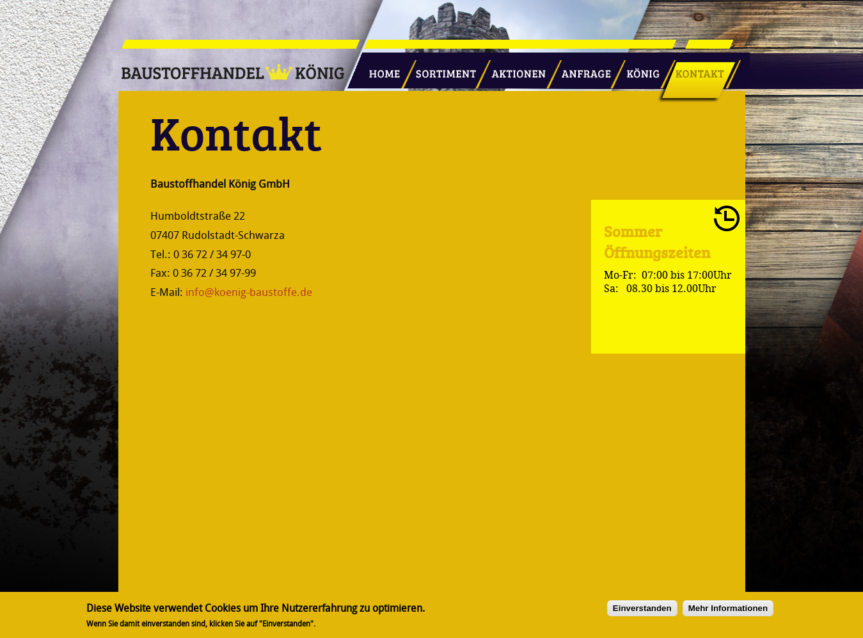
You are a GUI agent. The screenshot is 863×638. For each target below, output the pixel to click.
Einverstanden (642, 608)
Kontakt (693, 69)
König (637, 69)
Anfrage (581, 69)
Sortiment (443, 69)
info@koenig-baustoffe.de (249, 292)
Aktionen (515, 69)
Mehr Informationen (728, 608)
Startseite (379, 69)
